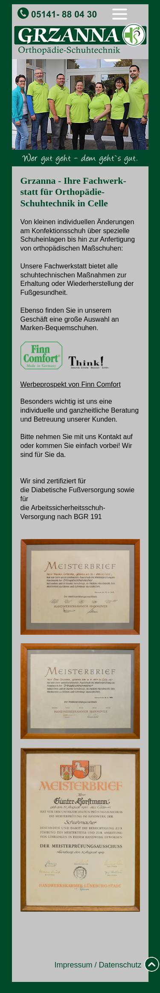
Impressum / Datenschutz (97, 965)
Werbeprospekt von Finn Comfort (70, 384)
